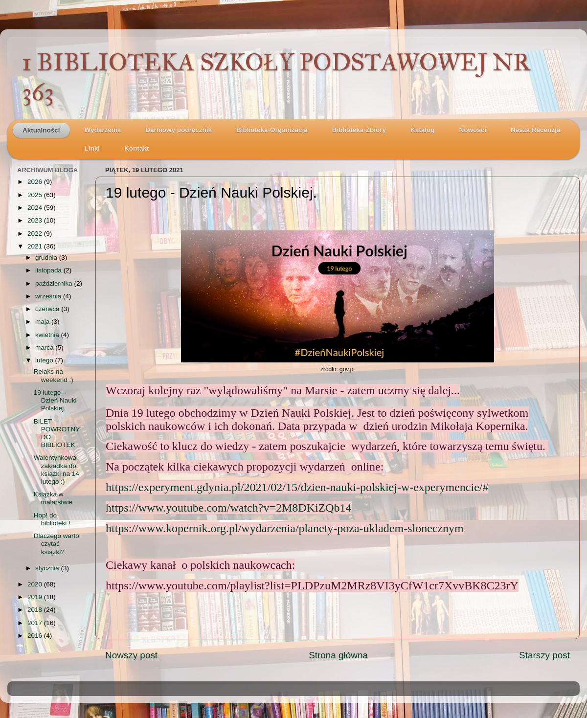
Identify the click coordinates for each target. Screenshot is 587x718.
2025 (35, 195)
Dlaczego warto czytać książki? (56, 543)
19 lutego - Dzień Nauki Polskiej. (55, 400)
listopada (49, 270)
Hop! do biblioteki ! (52, 519)
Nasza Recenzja (535, 130)
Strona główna (338, 655)
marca (45, 347)
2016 (35, 635)
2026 (35, 181)
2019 (35, 597)
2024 (35, 207)
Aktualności (41, 130)
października (54, 283)
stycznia (48, 568)
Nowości (472, 130)
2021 (35, 246)
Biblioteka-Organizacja (272, 130)
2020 (35, 584)
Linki (92, 148)
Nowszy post (131, 655)
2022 (35, 233)
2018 (35, 609)
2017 (35, 623)
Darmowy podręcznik (178, 130)
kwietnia (48, 334)
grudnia (47, 257)
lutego (45, 360)
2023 (35, 220)
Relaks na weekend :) (53, 375)
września (49, 296)
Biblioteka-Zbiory (359, 130)
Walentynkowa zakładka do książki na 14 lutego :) (56, 469)
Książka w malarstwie (53, 498)
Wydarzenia (103, 130)
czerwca (48, 309)
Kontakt (136, 148)
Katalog (422, 130)
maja (43, 321)
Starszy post (544, 655)
